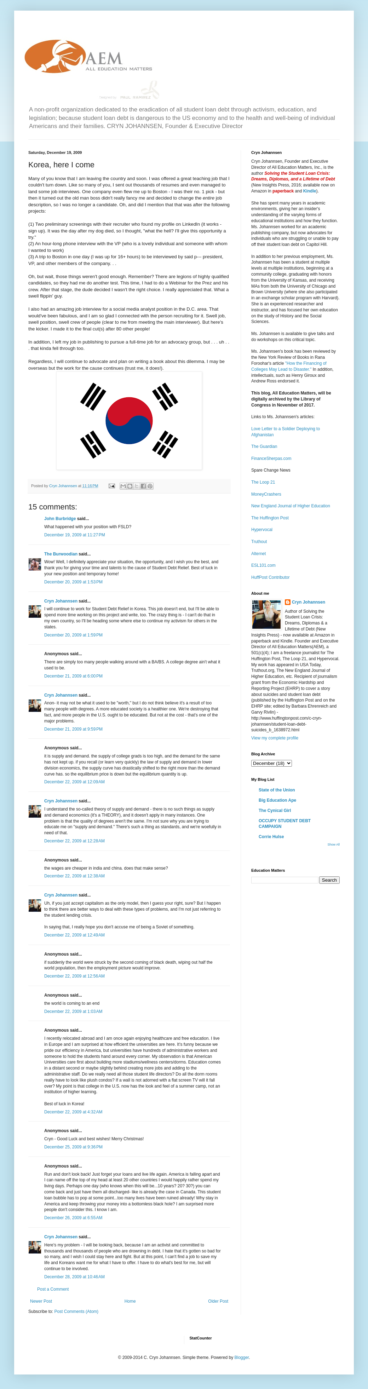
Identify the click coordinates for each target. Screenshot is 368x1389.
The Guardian (264, 446)
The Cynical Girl (275, 810)
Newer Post (41, 1301)
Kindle (309, 191)
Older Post (218, 1301)
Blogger (241, 1357)
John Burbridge (60, 518)
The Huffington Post (270, 517)
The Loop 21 (263, 482)
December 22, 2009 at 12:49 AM (74, 935)
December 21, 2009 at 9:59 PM (73, 729)
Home (130, 1301)
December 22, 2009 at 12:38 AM (74, 876)
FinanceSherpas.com (271, 458)
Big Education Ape (277, 800)
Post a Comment (53, 1289)
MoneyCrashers (266, 494)
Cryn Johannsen (60, 601)
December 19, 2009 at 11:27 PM (74, 534)
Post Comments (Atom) (76, 1311)
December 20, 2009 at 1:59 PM (73, 635)
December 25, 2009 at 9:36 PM (73, 1147)
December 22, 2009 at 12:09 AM (74, 781)
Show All (333, 844)
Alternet (258, 553)
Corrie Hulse (271, 836)
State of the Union (277, 790)
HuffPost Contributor (270, 577)
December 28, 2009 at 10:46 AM (74, 1276)
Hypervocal (261, 529)
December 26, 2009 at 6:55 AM (73, 1217)
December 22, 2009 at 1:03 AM (73, 1011)
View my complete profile (274, 738)
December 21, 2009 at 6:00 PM (73, 676)
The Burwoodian (60, 554)
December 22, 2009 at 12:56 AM (74, 976)
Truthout (259, 541)
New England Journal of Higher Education (290, 505)
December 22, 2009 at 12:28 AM (74, 840)
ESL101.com (263, 565)
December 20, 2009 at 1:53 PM (73, 582)
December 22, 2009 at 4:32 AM (73, 1112)
